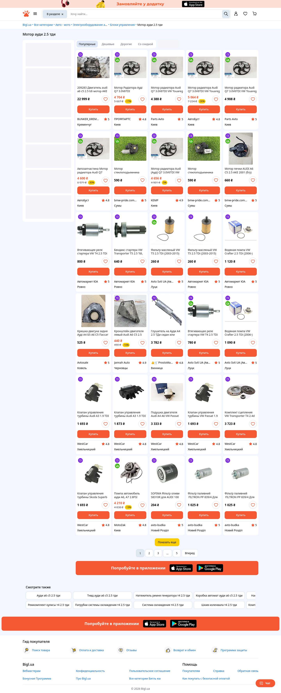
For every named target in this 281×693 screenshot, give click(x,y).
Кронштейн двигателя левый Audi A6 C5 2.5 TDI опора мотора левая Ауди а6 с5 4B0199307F (130, 332)
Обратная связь (247, 671)
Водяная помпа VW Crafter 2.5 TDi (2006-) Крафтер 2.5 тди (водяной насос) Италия (240, 251)
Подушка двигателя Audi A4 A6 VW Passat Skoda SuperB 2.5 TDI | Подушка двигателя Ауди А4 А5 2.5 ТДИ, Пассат (166, 414)
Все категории (43, 25)
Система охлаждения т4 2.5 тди (163, 605)
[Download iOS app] (181, 568)
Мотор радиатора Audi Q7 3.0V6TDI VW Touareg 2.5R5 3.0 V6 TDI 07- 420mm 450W (167, 89)
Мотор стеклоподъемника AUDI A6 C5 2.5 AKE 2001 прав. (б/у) (204, 170)
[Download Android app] (210, 568)
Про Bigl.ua (83, 678)
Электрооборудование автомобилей (97, 25)
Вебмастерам (32, 671)
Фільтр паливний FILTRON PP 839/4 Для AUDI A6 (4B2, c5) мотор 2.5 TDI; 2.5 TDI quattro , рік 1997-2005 (240, 495)
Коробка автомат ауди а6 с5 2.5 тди (219, 595)
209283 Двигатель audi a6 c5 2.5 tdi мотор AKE (92, 89)
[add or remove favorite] (105, 99)
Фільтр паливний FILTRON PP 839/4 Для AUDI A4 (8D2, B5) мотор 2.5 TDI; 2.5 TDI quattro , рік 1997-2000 (204, 495)
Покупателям (191, 671)
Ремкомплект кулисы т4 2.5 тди (48, 605)
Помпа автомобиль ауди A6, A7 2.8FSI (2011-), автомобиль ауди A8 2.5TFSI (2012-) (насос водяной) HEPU (129, 495)
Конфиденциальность (90, 671)
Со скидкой (145, 44)
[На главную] (26, 16)
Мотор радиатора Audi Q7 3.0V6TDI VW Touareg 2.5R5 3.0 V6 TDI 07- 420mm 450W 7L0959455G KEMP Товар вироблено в (204, 89)
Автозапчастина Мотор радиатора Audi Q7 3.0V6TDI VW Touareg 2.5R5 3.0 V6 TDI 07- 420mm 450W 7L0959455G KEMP (92, 170)
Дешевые (108, 44)
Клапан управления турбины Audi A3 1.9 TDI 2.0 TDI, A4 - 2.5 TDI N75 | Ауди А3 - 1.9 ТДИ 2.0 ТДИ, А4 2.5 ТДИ (93, 414)
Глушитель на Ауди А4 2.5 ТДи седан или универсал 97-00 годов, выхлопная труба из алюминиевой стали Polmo (166, 332)
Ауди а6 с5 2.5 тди (48, 595)
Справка (218, 671)
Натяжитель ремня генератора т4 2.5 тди (163, 595)
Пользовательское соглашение (149, 671)
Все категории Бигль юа (145, 678)
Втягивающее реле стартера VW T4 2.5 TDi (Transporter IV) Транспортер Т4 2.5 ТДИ (93, 251)
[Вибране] (245, 15)
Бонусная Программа (37, 678)
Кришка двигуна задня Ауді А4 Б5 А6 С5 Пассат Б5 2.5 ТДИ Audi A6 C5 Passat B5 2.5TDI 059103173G (92, 332)
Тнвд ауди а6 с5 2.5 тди (102, 595)
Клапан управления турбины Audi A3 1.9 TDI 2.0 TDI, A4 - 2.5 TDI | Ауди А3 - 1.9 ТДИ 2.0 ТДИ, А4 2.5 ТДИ (130, 414)
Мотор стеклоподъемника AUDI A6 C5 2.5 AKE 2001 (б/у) (130, 170)
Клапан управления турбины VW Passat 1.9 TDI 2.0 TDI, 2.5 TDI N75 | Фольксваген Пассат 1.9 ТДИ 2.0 (203, 414)
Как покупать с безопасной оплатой (206, 678)
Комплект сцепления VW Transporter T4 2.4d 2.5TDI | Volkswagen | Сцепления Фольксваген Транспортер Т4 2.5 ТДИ (240, 414)
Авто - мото (62, 25)
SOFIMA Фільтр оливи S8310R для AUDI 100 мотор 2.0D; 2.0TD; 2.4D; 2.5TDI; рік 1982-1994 (167, 495)
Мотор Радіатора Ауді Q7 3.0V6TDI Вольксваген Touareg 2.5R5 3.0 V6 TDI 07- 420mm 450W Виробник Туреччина (130, 89)
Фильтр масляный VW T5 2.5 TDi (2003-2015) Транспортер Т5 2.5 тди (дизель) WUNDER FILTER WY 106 (166, 251)
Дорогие (126, 44)
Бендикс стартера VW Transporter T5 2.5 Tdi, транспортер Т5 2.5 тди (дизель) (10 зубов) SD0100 (129, 251)
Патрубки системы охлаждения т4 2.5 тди (102, 605)
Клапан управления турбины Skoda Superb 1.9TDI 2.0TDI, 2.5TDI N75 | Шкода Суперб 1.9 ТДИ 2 (93, 495)
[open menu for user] (236, 14)
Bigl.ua (27, 25)
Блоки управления (122, 25)
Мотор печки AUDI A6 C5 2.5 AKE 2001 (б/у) (239, 170)
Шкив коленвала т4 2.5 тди (219, 605)
